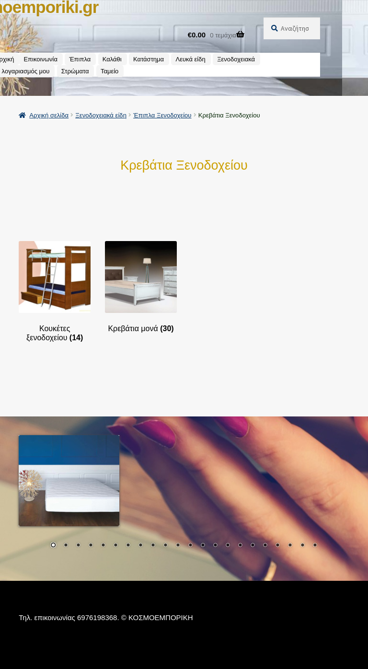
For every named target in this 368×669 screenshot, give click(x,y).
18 (265, 546)
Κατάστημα (148, 59)
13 (202, 546)
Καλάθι (112, 59)
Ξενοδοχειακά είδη (100, 115)
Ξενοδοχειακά (236, 59)
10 (165, 546)
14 (215, 546)
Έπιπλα (80, 59)
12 (190, 546)
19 (277, 546)
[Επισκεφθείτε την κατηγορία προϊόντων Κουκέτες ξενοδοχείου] (55, 291)
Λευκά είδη (190, 59)
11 (177, 546)
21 (302, 546)
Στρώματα (75, 71)
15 (227, 546)
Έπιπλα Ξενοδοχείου (162, 115)
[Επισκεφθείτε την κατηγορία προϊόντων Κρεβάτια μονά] (141, 287)
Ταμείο (109, 71)
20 (290, 546)
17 (252, 546)
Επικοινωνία (40, 59)
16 (240, 546)
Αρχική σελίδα (49, 115)
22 (315, 546)
